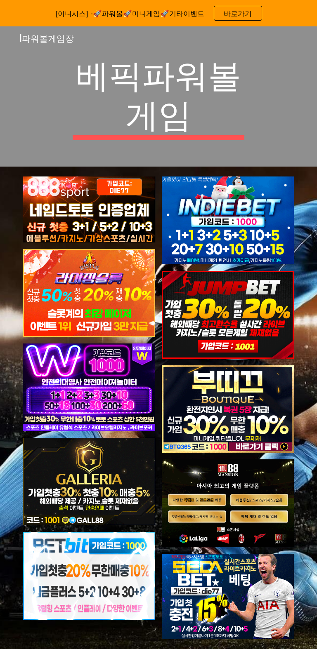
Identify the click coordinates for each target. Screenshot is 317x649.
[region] (158, 13)
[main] (158, 96)
